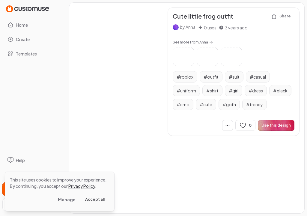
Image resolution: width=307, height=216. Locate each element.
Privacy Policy (81, 186)
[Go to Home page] (27, 8)
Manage (67, 199)
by (187, 27)
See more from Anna (193, 42)
